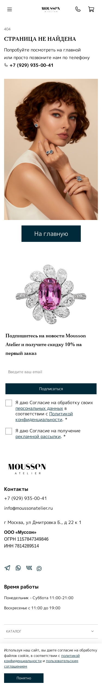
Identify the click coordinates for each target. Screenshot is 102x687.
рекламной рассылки (38, 436)
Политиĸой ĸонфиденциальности (44, 416)
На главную (51, 233)
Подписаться (51, 388)
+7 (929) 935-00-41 (29, 65)
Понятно (24, 678)
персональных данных (39, 408)
